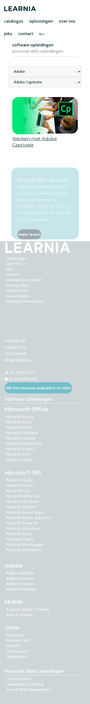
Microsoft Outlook (21, 438)
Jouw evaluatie (18, 296)
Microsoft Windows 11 (23, 550)
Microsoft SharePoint (23, 528)
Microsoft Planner (21, 507)
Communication (19, 678)
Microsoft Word (18, 459)
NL (41, 34)
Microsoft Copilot (20, 480)
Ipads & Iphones (19, 614)
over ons (67, 21)
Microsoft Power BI (22, 523)
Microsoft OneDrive (22, 501)
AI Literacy (15, 635)
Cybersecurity (17, 651)
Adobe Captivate (20, 573)
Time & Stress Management (29, 689)
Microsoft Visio (18, 454)
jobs (8, 33)
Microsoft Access (20, 416)
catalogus (13, 21)
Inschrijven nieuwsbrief (25, 301)
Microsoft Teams (20, 539)
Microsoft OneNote (22, 433)
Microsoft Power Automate (28, 517)
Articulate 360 (18, 640)
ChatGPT (13, 645)
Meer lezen (29, 243)
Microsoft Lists (18, 490)
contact (25, 33)
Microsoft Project (20, 449)
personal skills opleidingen (37, 51)
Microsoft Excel (18, 422)
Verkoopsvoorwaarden (24, 280)
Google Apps (17, 656)
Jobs (9, 269)
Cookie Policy (17, 290)
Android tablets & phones (27, 609)
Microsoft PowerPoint (24, 443)
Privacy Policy (17, 285)
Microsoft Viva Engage (24, 544)
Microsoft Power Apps (24, 512)
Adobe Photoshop (21, 589)
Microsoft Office (19, 427)
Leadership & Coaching (24, 684)
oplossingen (41, 21)
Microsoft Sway (18, 533)
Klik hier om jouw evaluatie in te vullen (38, 388)
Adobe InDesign (19, 583)
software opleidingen (33, 45)
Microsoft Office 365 (23, 496)
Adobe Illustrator (20, 578)
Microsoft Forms (19, 485)
